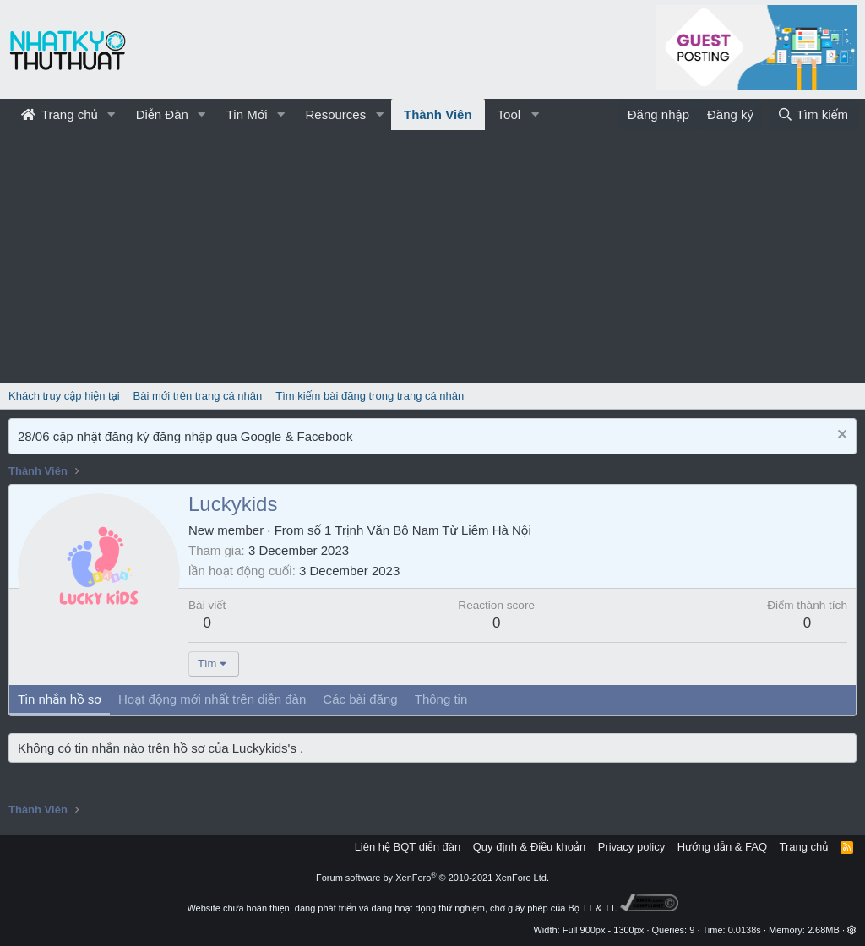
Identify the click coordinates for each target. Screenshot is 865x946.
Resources (335, 114)
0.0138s (744, 930)
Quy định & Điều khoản (529, 846)
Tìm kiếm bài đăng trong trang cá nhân (369, 395)
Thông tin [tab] (441, 699)
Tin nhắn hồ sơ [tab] (59, 699)
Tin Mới (247, 114)
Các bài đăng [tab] (360, 699)
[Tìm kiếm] (813, 114)
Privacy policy (631, 846)
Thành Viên (438, 114)
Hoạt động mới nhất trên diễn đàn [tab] (212, 699)
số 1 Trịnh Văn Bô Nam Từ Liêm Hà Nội (419, 530)
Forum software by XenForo (432, 878)
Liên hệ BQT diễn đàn (408, 846)
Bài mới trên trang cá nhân (198, 395)
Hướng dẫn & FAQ (722, 846)
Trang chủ (59, 114)
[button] (111, 114)
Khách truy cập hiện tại (64, 395)
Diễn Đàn (162, 114)
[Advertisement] (432, 257)
